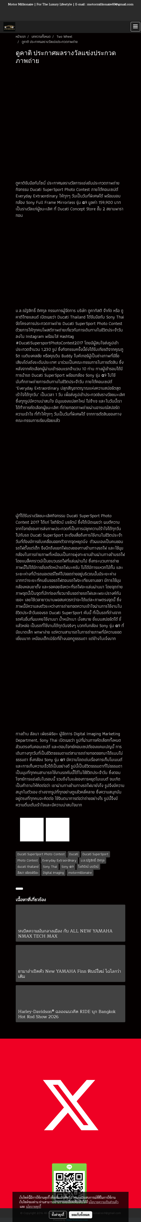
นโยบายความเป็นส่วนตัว (103, 1202)
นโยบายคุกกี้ (33, 1206)
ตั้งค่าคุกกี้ (58, 1215)
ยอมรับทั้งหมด (81, 1215)
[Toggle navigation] (135, 26)
